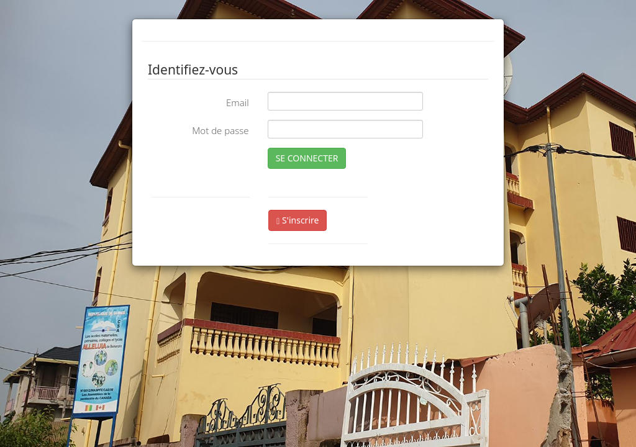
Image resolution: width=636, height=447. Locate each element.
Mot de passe (220, 130)
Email (237, 102)
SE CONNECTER (307, 158)
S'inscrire (297, 220)
